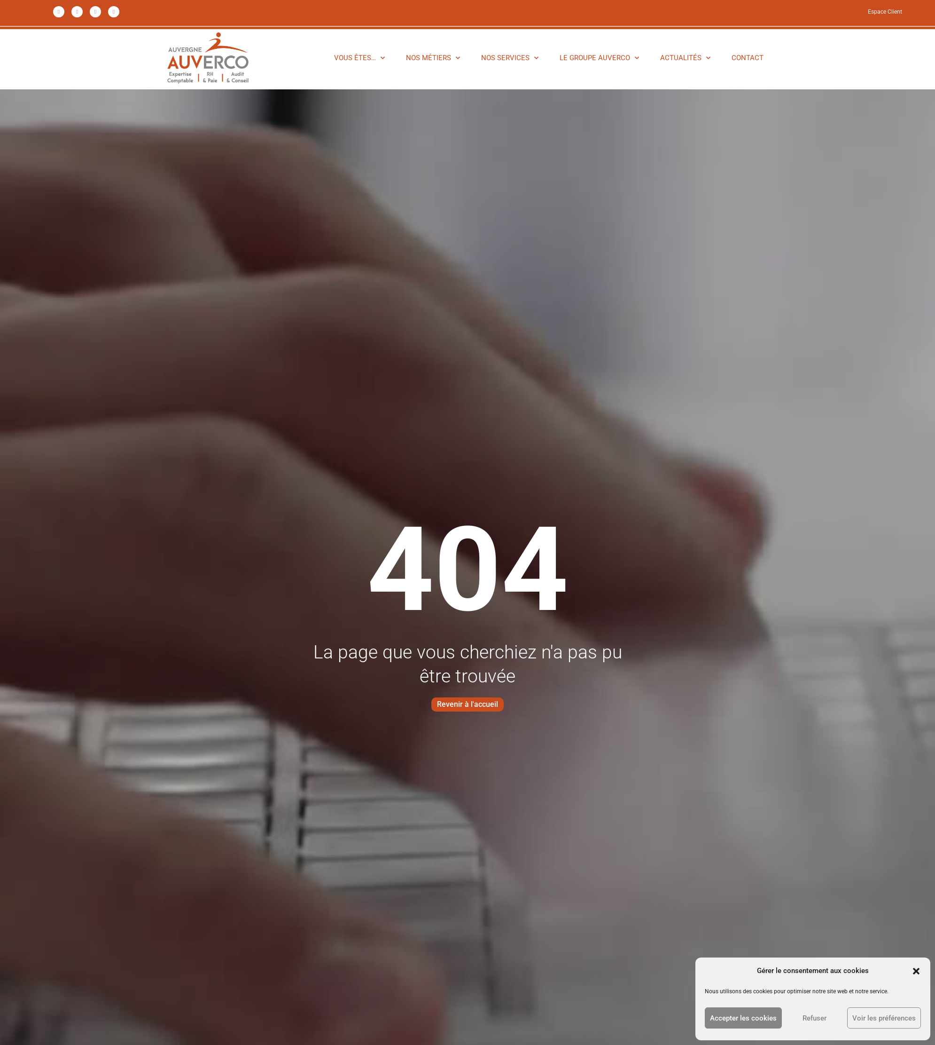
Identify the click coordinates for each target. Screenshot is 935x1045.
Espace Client (885, 11)
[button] (916, 971)
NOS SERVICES (509, 58)
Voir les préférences (884, 1018)
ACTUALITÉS (685, 58)
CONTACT (748, 58)
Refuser (814, 1018)
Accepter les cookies (743, 1018)
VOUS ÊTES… (359, 58)
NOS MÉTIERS (433, 58)
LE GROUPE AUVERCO (599, 58)
